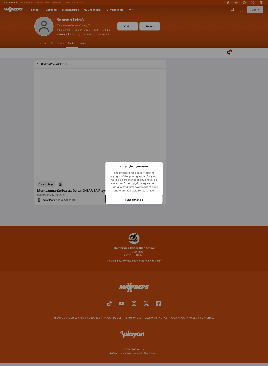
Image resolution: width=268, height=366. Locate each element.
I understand (134, 199)
